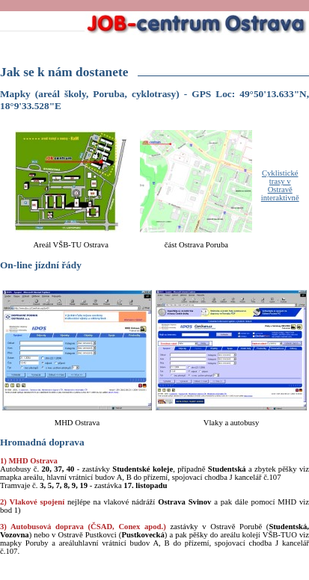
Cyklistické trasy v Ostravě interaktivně (280, 185)
